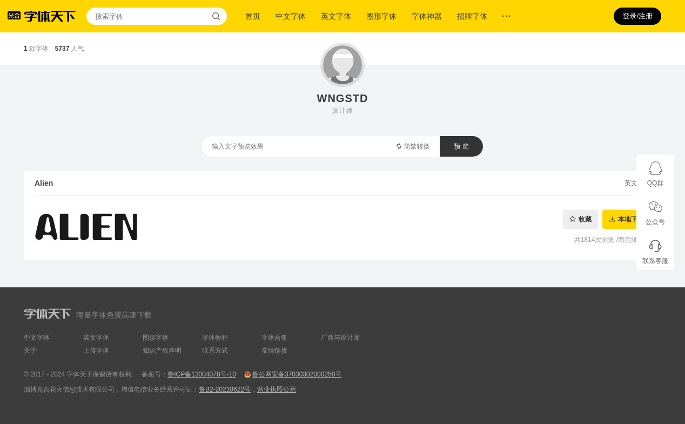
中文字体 (291, 16)
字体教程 (215, 337)
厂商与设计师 (340, 337)
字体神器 (427, 16)
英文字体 (336, 16)
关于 (30, 350)
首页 (252, 16)
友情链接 (274, 350)
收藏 (585, 219)
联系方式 (215, 350)
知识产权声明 (162, 350)
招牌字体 (472, 16)
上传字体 (96, 350)
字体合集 (274, 337)
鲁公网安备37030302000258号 (296, 374)
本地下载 (631, 219)
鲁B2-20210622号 (225, 389)
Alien (44, 183)
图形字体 (381, 16)
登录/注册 (637, 16)
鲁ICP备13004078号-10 (201, 374)
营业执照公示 (276, 389)
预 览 (461, 146)
